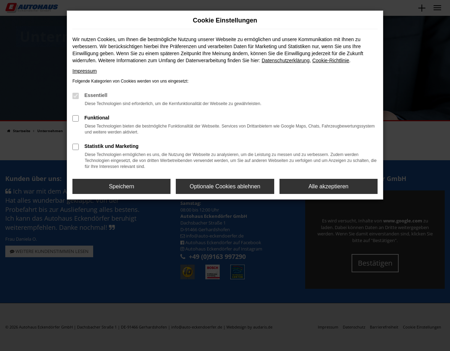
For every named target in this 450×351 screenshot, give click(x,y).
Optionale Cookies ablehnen (224, 186)
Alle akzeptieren (328, 186)
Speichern (121, 186)
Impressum (84, 71)
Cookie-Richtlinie (330, 60)
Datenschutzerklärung (285, 60)
